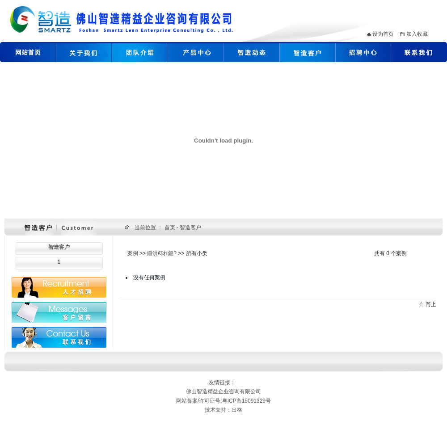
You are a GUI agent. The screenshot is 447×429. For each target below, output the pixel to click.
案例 (132, 253)
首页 (170, 227)
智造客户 (59, 247)
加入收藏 (417, 34)
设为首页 (383, 34)
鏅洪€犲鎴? (162, 253)
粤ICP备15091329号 (246, 401)
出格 (237, 410)
